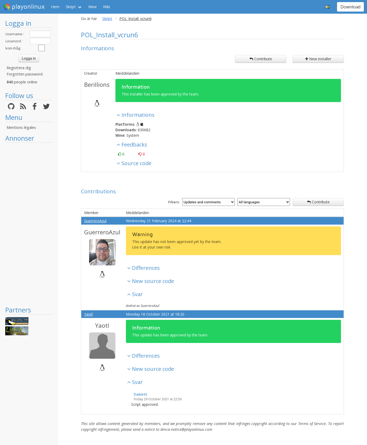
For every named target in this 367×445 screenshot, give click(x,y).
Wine (92, 6)
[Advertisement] (28, 224)
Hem (55, 6)
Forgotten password (25, 74)
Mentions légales (21, 127)
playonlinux (24, 7)
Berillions (97, 84)
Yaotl (88, 314)
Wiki (106, 6)
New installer (318, 58)
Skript (71, 6)
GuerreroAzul (95, 220)
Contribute (260, 58)
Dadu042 (140, 394)
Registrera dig (19, 67)
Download (350, 7)
